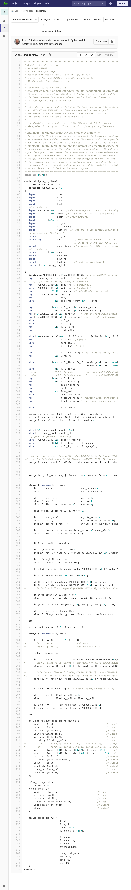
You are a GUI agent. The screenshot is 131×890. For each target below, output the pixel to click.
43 (16, 197)
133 (16, 488)
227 (16, 792)
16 (16, 110)
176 (16, 627)
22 (16, 129)
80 (16, 317)
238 (16, 827)
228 (16, 795)
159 (16, 572)
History (98, 19)
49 (16, 216)
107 (16, 404)
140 (16, 510)
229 (16, 798)
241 (16, 837)
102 (16, 388)
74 (16, 297)
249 (16, 863)
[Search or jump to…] (90, 4)
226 (16, 788)
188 (16, 666)
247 (16, 856)
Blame (87, 19)
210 (16, 737)
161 (16, 578)
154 (16, 556)
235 (16, 817)
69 (16, 281)
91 (16, 352)
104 (16, 394)
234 (16, 814)
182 (16, 646)
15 (16, 107)
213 (16, 746)
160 (16, 575)
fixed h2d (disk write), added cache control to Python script (53, 40)
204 (16, 717)
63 (16, 262)
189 (16, 669)
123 (16, 456)
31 (16, 158)
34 (16, 168)
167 (16, 598)
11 (16, 94)
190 (16, 672)
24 (16, 136)
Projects (16, 3)
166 (16, 594)
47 (16, 210)
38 (16, 181)
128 (16, 472)
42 (16, 194)
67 (16, 275)
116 (16, 433)
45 (16, 204)
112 (16, 420)
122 (16, 452)
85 (16, 333)
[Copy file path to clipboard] (50, 55)
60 (16, 252)
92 (16, 355)
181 (16, 643)
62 (16, 258)
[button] (4, 886)
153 (16, 552)
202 (16, 711)
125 (16, 462)
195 (16, 688)
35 (16, 171)
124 (16, 459)
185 (16, 656)
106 (16, 401)
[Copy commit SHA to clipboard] (112, 42)
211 (16, 740)
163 (16, 585)
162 (16, 582)
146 (16, 530)
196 (16, 691)
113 (16, 423)
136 (16, 498)
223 (16, 779)
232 (16, 808)
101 (16, 384)
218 (16, 762)
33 (16, 165)
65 (16, 268)
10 (16, 90)
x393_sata (46, 19)
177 (16, 630)
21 (16, 126)
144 (16, 523)
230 (16, 801)
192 (16, 678)
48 (16, 213)
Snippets (37, 3)
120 (16, 446)
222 (16, 775)
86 (16, 336)
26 (16, 142)
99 (16, 378)
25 (16, 139)
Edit (99, 55)
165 (16, 591)
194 (16, 685)
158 (16, 569)
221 (16, 772)
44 (16, 200)
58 (16, 246)
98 (16, 375)
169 (16, 604)
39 (16, 184)
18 (16, 116)
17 (16, 113)
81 (16, 320)
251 (16, 869)
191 (16, 675)
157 (16, 565)
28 (16, 149)
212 (16, 743)
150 (16, 543)
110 (16, 414)
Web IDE (109, 55)
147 (16, 533)
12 (16, 97)
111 (16, 417)
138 (16, 504)
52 (16, 226)
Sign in (122, 3)
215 (16, 753)
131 (16, 481)
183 (16, 649)
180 (16, 640)
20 (16, 123)
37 (16, 178)
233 (16, 811)
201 (16, 708)
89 (16, 346)
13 (16, 100)
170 (16, 607)
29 (16, 152)
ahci (58, 19)
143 (16, 520)
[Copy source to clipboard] (80, 54)
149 (16, 540)
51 (16, 223)
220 (16, 769)
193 (16, 682)
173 (16, 617)
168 (16, 601)
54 (16, 233)
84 (16, 330)
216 (16, 756)
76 (16, 304)
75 (16, 300)
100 (16, 381)
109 (16, 410)
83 (16, 326)
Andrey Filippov (30, 44)
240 (16, 834)
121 (16, 449)
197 (16, 695)
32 (16, 162)
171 (16, 611)
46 (16, 207)
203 (16, 714)
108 (16, 407)
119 (16, 443)
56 (16, 239)
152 (16, 549)
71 (16, 288)
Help (47, 3)
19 (16, 120)
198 (16, 698)
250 (16, 866)
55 (16, 236)
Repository (41, 11)
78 (16, 310)
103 (16, 391)
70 (16, 284)
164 (16, 588)
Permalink (110, 19)
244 (16, 846)
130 (16, 478)
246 (16, 853)
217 (16, 759)
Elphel (15, 11)
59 (16, 249)
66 (16, 271)
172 (16, 614)
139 (16, 507)
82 (16, 323)
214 (16, 750)
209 (16, 733)
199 (16, 701)
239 (16, 830)
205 (16, 720)
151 (16, 546)
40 (16, 187)
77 (16, 307)
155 (16, 559)
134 (16, 491)
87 (16, 339)
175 (16, 624)
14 (16, 103)
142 (16, 517)
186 (16, 659)
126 (16, 465)
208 (16, 730)
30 (16, 155)
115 (16, 430)
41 (16, 191)
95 (16, 365)
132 (16, 485)
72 (16, 291)
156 (16, 562)
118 (16, 439)
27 (16, 145)
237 (16, 824)
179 (16, 636)
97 (16, 372)
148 (16, 536)
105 (16, 397)
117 (16, 436)
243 (16, 843)
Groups (26, 3)
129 (16, 475)
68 (16, 278)
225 (16, 785)
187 (16, 662)
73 (16, 294)
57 (16, 242)
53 (16, 229)
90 (16, 349)
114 (16, 426)
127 (16, 468)
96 (16, 368)
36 (16, 174)
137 (16, 501)
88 (16, 342)
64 (16, 265)
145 (16, 527)
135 (16, 494)
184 (16, 653)
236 (16, 821)
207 (16, 727)
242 (16, 840)
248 (16, 859)
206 (16, 724)
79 (16, 313)
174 (16, 620)
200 (16, 704)
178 (16, 633)
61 (16, 255)
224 (16, 782)
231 (16, 804)
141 (16, 514)
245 (16, 850)
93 (16, 359)
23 (16, 132)
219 (16, 766)
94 (16, 362)
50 (16, 220)
